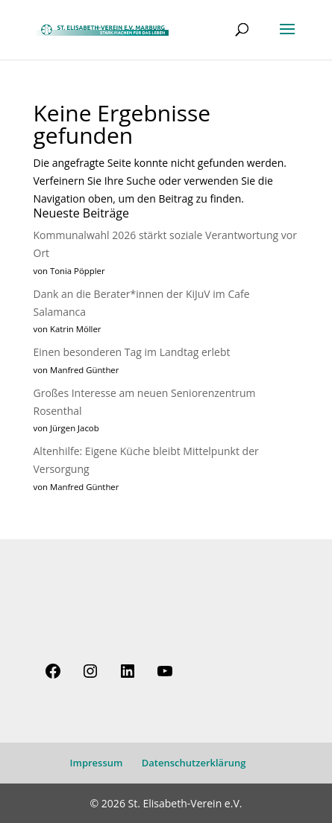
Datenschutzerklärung (194, 762)
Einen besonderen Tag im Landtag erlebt (132, 352)
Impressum (96, 762)
